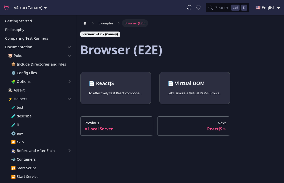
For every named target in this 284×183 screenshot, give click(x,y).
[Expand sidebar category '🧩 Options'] (69, 81)
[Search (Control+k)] (227, 7)
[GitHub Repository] (189, 8)
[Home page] (85, 23)
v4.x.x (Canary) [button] (28, 7)
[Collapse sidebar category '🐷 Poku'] (69, 55)
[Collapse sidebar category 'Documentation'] (69, 47)
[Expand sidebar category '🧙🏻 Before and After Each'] (69, 151)
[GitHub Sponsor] (198, 8)
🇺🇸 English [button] (266, 7)
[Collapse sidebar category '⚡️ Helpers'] (69, 99)
